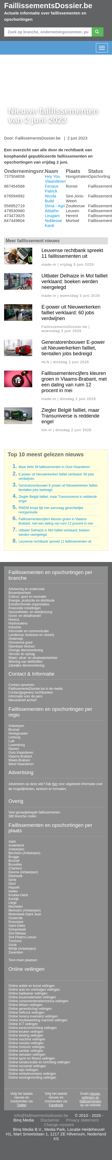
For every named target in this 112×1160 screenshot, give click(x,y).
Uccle (12, 945)
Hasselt (13, 887)
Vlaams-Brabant (20, 756)
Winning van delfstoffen (25, 662)
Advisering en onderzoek (26, 589)
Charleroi (15, 868)
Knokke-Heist (18, 895)
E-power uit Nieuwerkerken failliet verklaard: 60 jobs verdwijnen (71, 312)
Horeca (13, 620)
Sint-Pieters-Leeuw (22, 937)
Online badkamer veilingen (27, 993)
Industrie (14, 627)
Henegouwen (18, 733)
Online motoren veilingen (26, 1047)
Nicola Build (50, 198)
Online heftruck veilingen (26, 1012)
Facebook (56, 1105)
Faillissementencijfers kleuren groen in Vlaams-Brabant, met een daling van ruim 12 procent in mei (74, 382)
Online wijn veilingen (23, 1070)
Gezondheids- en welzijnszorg (30, 612)
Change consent (58, 1124)
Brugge (13, 857)
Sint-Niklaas (17, 933)
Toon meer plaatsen (22, 960)
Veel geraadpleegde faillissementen (34, 812)
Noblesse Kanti (53, 223)
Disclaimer (50, 1120)
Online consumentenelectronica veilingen (38, 1001)
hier (54, 784)
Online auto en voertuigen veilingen (34, 990)
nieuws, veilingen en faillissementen (90, 1097)
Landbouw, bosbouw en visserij (31, 635)
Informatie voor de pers (25, 696)
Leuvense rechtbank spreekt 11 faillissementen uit (72, 253)
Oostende (15, 918)
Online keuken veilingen (25, 1032)
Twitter (21, 1105)
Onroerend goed (20, 642)
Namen (13, 749)
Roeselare (15, 922)
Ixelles (13, 891)
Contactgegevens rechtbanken (30, 692)
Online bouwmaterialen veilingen (32, 997)
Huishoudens (18, 623)
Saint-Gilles (16, 926)
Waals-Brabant (19, 760)
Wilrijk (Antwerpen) (22, 949)
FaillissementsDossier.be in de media (35, 689)
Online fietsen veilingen (25, 1005)
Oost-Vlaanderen (20, 752)
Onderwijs (15, 639)
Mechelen (15, 907)
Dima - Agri (55, 205)
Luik (11, 741)
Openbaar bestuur (21, 646)
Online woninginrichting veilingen (32, 1077)
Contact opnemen (21, 685)
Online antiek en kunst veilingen (31, 986)
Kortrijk (13, 899)
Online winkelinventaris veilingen (32, 1074)
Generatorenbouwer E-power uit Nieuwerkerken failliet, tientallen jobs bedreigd (73, 347)
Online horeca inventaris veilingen (33, 1016)
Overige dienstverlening (25, 650)
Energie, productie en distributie (31, 600)
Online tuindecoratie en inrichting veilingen (39, 1062)
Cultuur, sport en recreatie (27, 597)
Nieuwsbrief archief (22, 700)
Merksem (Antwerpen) (24, 910)
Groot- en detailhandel (24, 616)
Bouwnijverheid (19, 593)
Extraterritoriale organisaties (28, 604)
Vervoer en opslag (21, 654)
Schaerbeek (17, 929)
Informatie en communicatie (28, 631)
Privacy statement (82, 1120)
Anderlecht (16, 845)
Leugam (52, 215)
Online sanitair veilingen (25, 1051)
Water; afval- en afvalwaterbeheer (33, 658)
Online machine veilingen (26, 1039)
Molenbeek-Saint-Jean (24, 914)
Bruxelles (15, 864)
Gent (12, 884)
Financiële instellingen (24, 608)
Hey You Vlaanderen (55, 179)
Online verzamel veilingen (27, 1066)
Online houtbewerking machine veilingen (37, 1020)
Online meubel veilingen (25, 1043)
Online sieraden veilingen (26, 1055)
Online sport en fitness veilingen (31, 1058)
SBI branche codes (22, 816)
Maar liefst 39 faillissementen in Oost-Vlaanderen (54, 467)
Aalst (12, 842)
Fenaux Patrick (51, 188)
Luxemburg (16, 745)
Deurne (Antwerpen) (23, 872)
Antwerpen (16, 726)
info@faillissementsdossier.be (41, 1115)
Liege (12, 903)
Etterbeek (15, 876)
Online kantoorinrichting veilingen (32, 1028)
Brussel (13, 730)
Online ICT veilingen (23, 1024)
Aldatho (52, 210)
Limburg (14, 737)
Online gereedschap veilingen (30, 1009)
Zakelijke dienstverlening (26, 665)
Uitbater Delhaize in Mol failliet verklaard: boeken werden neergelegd (75, 281)
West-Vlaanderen (21, 764)
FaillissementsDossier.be (48, 6)
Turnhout (15, 941)
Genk (12, 880)
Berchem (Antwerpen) (24, 853)
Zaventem (15, 952)
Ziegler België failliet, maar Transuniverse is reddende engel (70, 415)
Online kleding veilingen (25, 1035)
